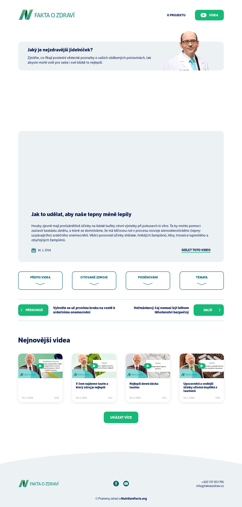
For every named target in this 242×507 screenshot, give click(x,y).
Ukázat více (121, 417)
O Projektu (176, 15)
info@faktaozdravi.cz (210, 486)
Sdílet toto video (196, 250)
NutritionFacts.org (134, 499)
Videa (209, 15)
